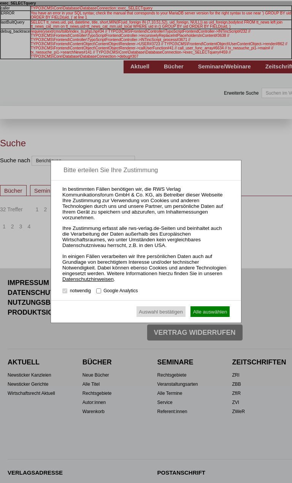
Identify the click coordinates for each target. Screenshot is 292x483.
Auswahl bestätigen (161, 312)
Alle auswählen (210, 312)
